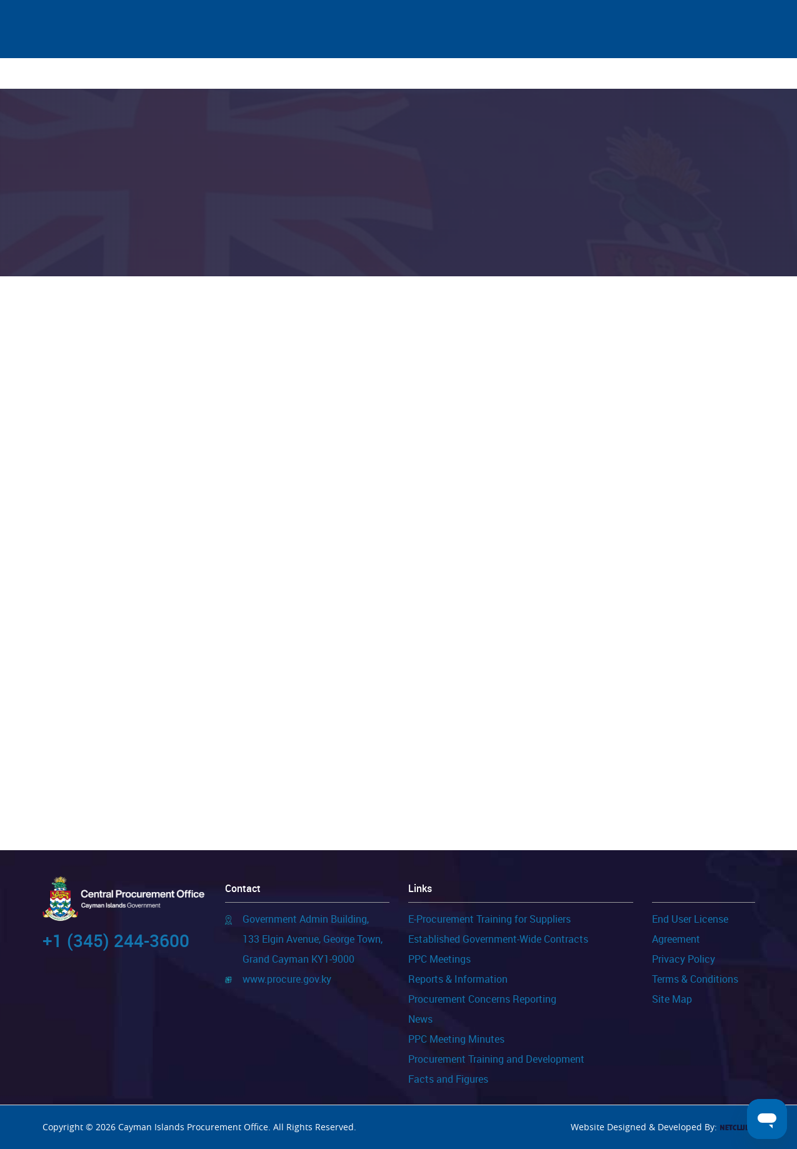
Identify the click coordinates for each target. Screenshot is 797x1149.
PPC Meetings (439, 959)
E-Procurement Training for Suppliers (489, 919)
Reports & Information (458, 979)
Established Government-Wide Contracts (498, 939)
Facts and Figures (448, 1079)
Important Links (555, 73)
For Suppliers (260, 73)
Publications (349, 73)
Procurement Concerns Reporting (482, 999)
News (420, 1019)
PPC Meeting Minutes (456, 1039)
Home (95, 73)
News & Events (165, 73)
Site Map (672, 999)
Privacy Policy (683, 959)
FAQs (626, 73)
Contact (680, 73)
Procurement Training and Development (496, 1059)
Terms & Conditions (695, 979)
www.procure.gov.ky (287, 979)
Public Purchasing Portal (204, 358)
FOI (489, 73)
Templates (433, 73)
